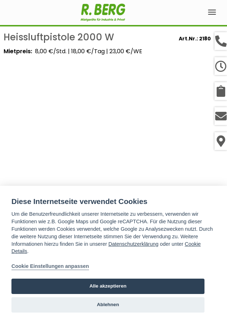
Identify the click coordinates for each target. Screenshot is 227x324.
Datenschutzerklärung (133, 244)
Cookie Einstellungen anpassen (50, 266)
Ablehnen (108, 304)
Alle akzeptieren (108, 286)
